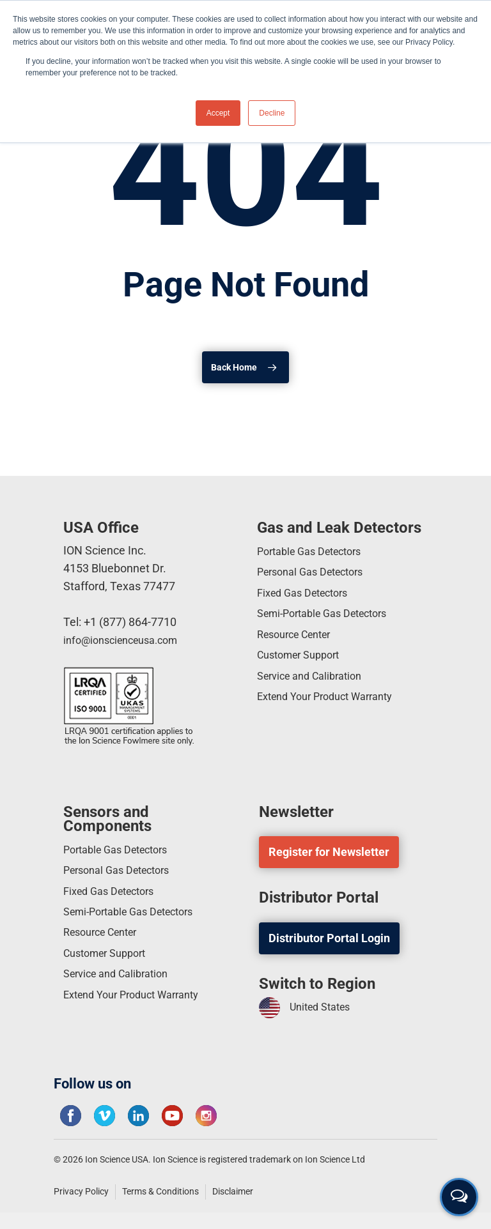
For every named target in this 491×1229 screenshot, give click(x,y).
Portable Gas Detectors (316, 553)
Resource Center (299, 645)
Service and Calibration (315, 691)
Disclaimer (232, 1191)
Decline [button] (271, 113)
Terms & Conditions (160, 1191)
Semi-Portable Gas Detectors (330, 622)
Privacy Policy (81, 1191)
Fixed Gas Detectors (308, 599)
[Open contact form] (459, 1197)
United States (309, 1007)
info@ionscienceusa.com (127, 639)
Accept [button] (218, 113)
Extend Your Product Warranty (333, 714)
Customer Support (303, 668)
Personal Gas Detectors (317, 576)
